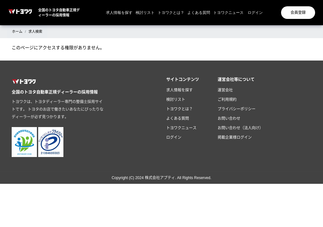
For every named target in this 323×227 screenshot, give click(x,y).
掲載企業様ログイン (235, 137)
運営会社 (225, 90)
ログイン (255, 12)
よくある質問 (198, 12)
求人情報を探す (119, 12)
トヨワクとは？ (171, 12)
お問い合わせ (229, 118)
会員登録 (298, 12)
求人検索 (35, 31)
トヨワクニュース (228, 12)
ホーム (17, 31)
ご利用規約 (227, 99)
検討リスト (145, 12)
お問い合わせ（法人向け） (240, 128)
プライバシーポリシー (236, 109)
